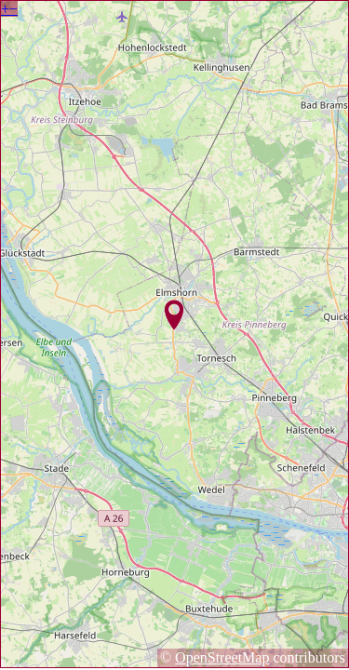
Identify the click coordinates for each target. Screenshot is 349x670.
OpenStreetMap (222, 657)
